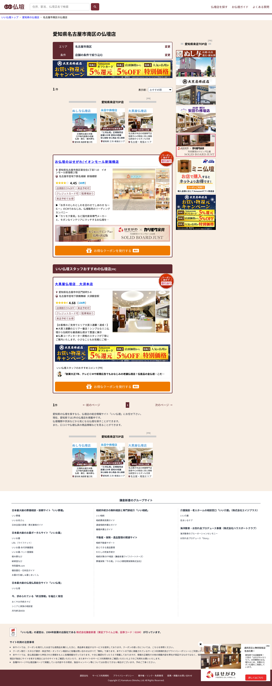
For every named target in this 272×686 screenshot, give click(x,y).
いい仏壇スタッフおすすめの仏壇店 (83, 268)
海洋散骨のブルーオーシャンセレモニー (199, 533)
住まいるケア (186, 520)
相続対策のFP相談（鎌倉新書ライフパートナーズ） (120, 556)
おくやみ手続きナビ (21, 601)
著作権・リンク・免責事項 (150, 675)
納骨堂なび (17, 561)
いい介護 (184, 515)
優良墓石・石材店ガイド (23, 570)
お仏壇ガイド (240, 7)
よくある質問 (261, 7)
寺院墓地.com (18, 565)
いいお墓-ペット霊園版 (22, 551)
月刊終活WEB (18, 610)
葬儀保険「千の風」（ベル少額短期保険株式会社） (119, 561)
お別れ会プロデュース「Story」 (195, 538)
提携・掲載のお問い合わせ (179, 675)
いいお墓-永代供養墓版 (22, 547)
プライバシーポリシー (123, 675)
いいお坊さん (18, 520)
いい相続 (100, 515)
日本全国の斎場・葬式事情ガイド (27, 524)
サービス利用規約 (100, 675)
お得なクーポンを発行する (112, 250)
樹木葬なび (17, 556)
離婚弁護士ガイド (104, 529)
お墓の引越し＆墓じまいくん (25, 574)
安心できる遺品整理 (105, 547)
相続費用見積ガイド (105, 520)
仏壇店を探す (219, 7)
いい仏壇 (16, 588)
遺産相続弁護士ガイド (106, 524)
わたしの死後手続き (105, 551)
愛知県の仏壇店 (30, 17)
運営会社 (84, 675)
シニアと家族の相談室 (22, 606)
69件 (82, 183)
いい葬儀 (16, 515)
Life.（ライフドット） (22, 542)
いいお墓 (16, 538)
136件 (81, 303)
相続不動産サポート (105, 542)
